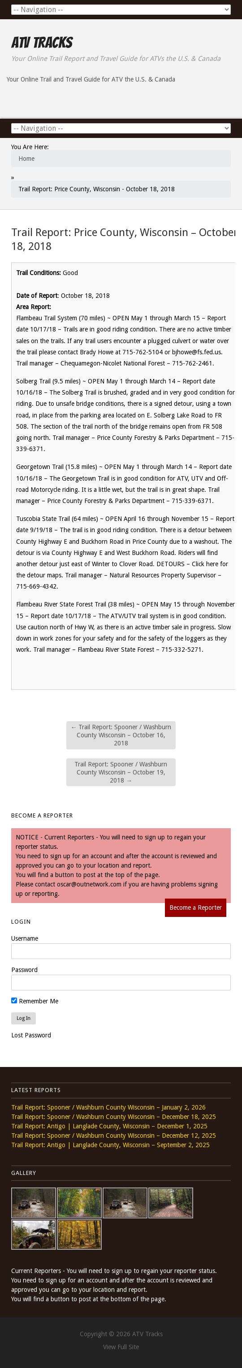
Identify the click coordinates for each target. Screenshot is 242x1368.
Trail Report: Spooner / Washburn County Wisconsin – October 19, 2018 (120, 772)
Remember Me (34, 1001)
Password (24, 969)
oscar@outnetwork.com (89, 884)
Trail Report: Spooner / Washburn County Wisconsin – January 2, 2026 (108, 1107)
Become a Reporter (195, 907)
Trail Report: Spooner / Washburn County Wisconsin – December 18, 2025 (113, 1116)
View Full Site (121, 1347)
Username (24, 938)
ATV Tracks (41, 42)
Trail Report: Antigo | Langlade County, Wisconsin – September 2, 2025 (110, 1145)
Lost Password (31, 1035)
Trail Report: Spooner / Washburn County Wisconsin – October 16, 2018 (120, 735)
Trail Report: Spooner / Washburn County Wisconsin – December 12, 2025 (113, 1135)
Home (26, 158)
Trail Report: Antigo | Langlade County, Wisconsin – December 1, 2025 (109, 1126)
